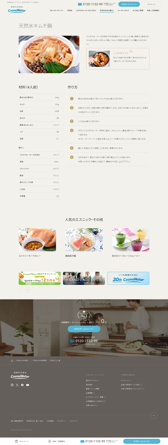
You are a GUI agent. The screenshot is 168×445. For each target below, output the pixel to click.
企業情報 (89, 393)
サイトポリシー (62, 421)
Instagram (12, 385)
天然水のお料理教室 (39, 360)
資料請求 (89, 384)
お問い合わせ (91, 405)
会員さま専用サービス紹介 (130, 384)
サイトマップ (74, 421)
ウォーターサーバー (57, 10)
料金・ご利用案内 (153, 10)
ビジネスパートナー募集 (94, 397)
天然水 (69, 10)
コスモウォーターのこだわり (86, 10)
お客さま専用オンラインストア (131, 389)
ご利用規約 (50, 421)
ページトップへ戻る (154, 415)
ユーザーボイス (123, 10)
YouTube (27, 385)
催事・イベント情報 (92, 389)
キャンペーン (23, 441)
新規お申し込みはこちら (84, 329)
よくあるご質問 (138, 10)
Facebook (22, 385)
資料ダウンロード (92, 380)
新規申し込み (126, 4)
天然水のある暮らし (107, 10)
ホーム (12, 361)
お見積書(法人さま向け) (94, 401)
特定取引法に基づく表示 (35, 421)
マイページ (151, 4)
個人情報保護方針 (17, 421)
